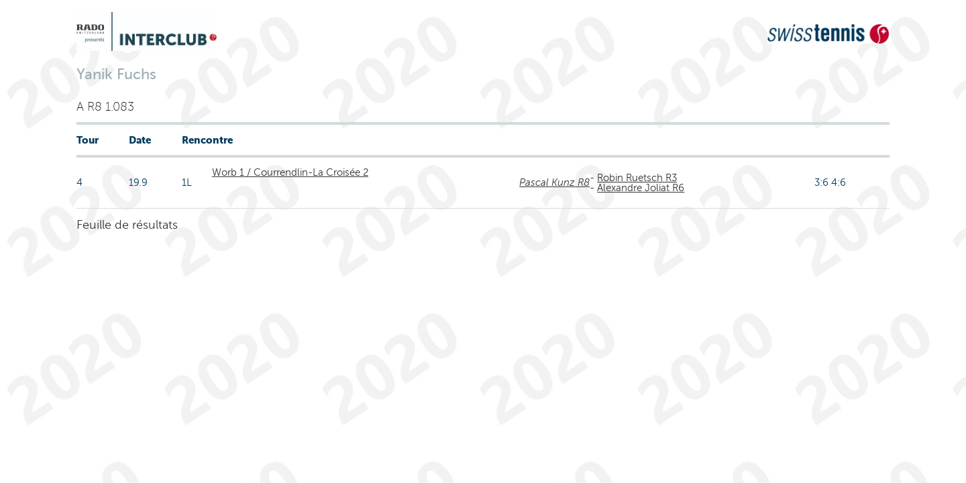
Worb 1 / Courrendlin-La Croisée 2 (290, 172)
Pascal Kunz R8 (554, 182)
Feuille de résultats (127, 224)
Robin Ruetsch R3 (637, 177)
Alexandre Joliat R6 (640, 187)
